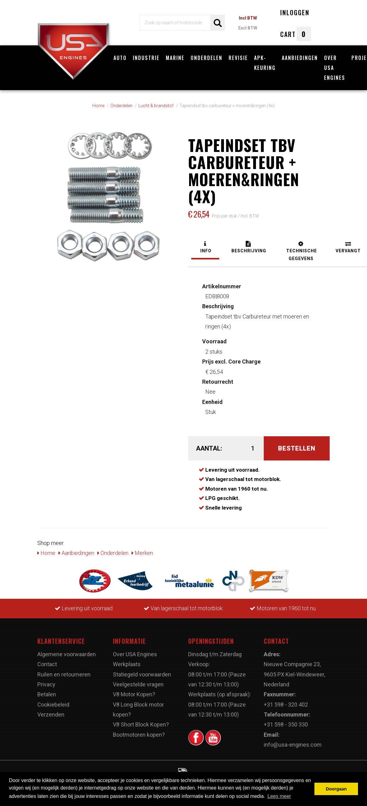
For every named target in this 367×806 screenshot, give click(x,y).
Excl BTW (247, 27)
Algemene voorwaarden (66, 651)
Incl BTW (248, 18)
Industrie (146, 58)
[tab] (205, 244)
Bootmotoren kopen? (139, 731)
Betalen (46, 691)
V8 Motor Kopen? (134, 691)
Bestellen (296, 445)
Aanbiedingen (300, 58)
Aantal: (208, 445)
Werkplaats (127, 661)
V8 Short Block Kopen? (141, 721)
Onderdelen (206, 58)
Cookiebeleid (53, 701)
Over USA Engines (334, 67)
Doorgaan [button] (336, 788)
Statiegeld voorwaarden (142, 671)
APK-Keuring (265, 62)
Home (46, 550)
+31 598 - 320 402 (286, 701)
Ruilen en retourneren (64, 671)
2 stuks (214, 343)
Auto (120, 58)
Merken (142, 550)
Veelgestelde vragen (138, 681)
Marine (175, 58)
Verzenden (50, 711)
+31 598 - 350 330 (286, 721)
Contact (47, 661)
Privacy (46, 681)
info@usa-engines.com (293, 741)
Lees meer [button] (279, 796)
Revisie (238, 58)
